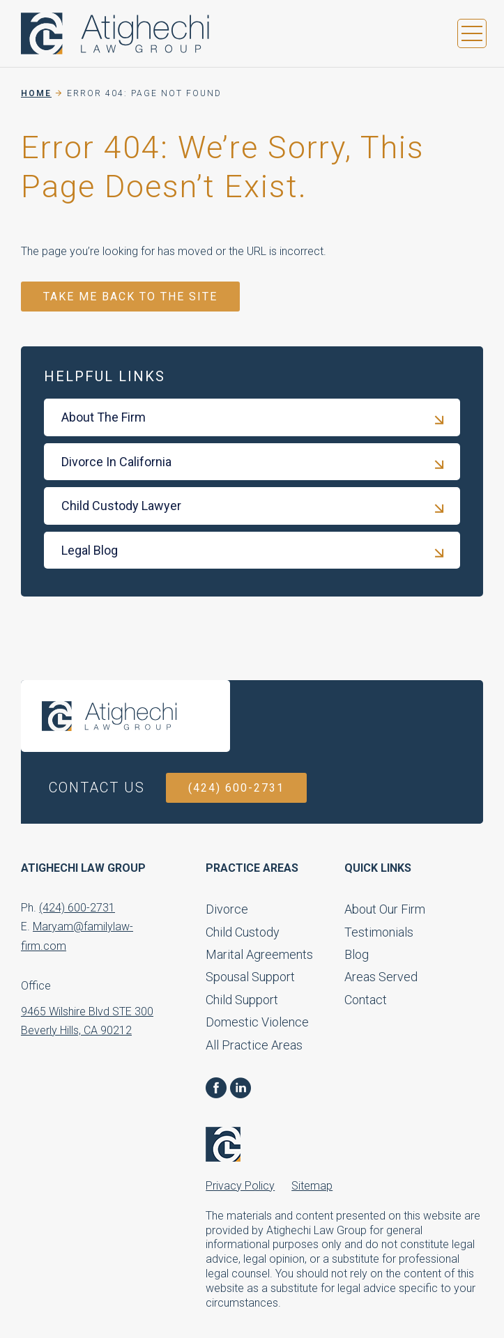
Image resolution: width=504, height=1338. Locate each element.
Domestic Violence (257, 1022)
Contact (365, 999)
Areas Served (381, 976)
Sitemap (312, 1185)
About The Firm (103, 417)
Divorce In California (116, 461)
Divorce (227, 909)
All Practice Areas (254, 1045)
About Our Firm (384, 909)
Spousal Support (250, 976)
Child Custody (243, 932)
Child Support (242, 999)
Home (36, 93)
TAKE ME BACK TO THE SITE (130, 296)
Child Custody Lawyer (121, 505)
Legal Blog (89, 550)
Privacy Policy (240, 1185)
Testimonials (378, 932)
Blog (356, 954)
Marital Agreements (259, 954)
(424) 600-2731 (236, 787)
